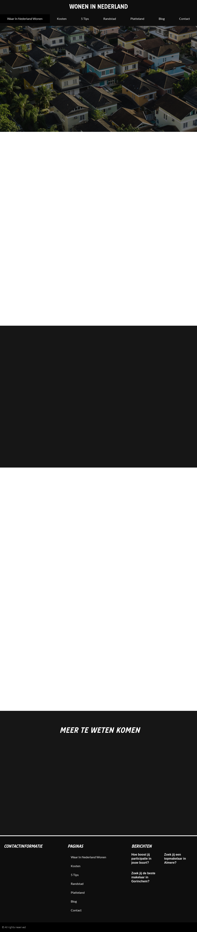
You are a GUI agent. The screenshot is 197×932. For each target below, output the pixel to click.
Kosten (62, 18)
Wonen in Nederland (98, 6)
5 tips (85, 18)
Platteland (137, 18)
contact (76, 910)
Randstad (109, 18)
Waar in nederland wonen (25, 18)
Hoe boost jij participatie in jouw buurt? (141, 858)
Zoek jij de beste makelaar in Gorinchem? (143, 877)
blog (162, 18)
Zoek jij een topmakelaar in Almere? (175, 858)
